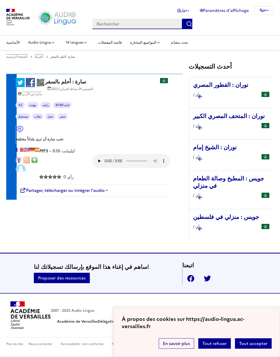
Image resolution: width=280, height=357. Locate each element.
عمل (50, 116)
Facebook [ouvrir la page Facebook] (188, 278)
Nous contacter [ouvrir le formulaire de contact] (40, 344)
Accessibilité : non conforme (82, 344)
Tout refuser (214, 343)
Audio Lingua (39, 42)
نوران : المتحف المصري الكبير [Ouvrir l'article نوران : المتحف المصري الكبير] (229, 116)
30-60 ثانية (62, 105)
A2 (20, 105)
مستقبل (23, 116)
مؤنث (32, 105)
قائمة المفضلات (110, 42)
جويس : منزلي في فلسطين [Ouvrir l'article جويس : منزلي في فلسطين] (226, 217)
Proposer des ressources (62, 278)
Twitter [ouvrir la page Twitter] (205, 278)
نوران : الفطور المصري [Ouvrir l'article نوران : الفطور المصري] (220, 85)
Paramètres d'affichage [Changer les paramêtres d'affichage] (226, 10)
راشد (45, 105)
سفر (63, 116)
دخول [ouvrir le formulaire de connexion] (185, 10)
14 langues (75, 42)
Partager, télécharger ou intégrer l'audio (62, 190)
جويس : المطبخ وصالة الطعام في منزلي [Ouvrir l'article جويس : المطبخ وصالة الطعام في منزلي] (228, 182)
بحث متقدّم (179, 42)
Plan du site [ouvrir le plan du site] (14, 344)
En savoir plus (176, 343)
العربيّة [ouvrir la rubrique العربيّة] (39, 56)
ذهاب (37, 116)
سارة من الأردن (32, 94)
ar (264, 10)
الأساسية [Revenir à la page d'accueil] (13, 42)
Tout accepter (253, 343)
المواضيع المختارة (143, 42)
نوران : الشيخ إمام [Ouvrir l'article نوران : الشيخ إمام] (215, 147)
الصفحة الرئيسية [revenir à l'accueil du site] (17, 56)
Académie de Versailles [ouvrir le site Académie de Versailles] (77, 321)
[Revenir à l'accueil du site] (30, 316)
